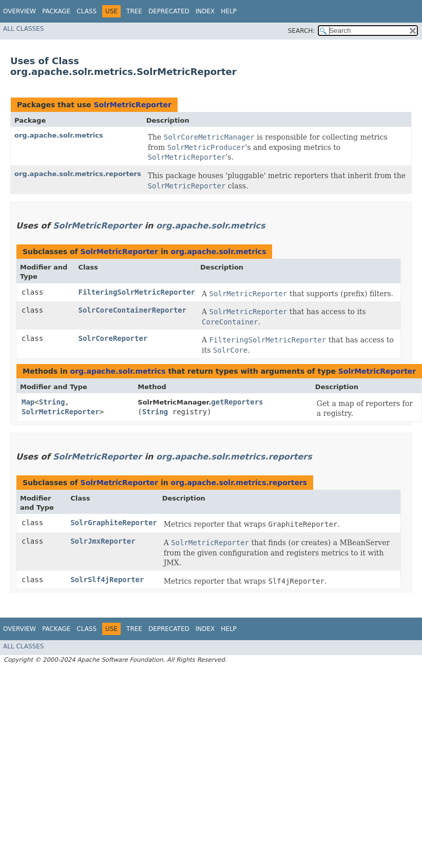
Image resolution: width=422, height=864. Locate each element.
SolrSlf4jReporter (107, 579)
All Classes (23, 28)
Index (205, 11)
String (52, 402)
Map (28, 402)
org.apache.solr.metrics (58, 135)
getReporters (237, 402)
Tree (134, 11)
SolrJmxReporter (102, 541)
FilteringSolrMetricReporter (136, 292)
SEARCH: (301, 30)
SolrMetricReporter (132, 105)
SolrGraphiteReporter (113, 523)
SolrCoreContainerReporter (132, 310)
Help (229, 11)
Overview (19, 11)
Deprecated (168, 11)
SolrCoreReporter (112, 338)
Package (56, 11)
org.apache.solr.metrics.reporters (77, 174)
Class (86, 11)
